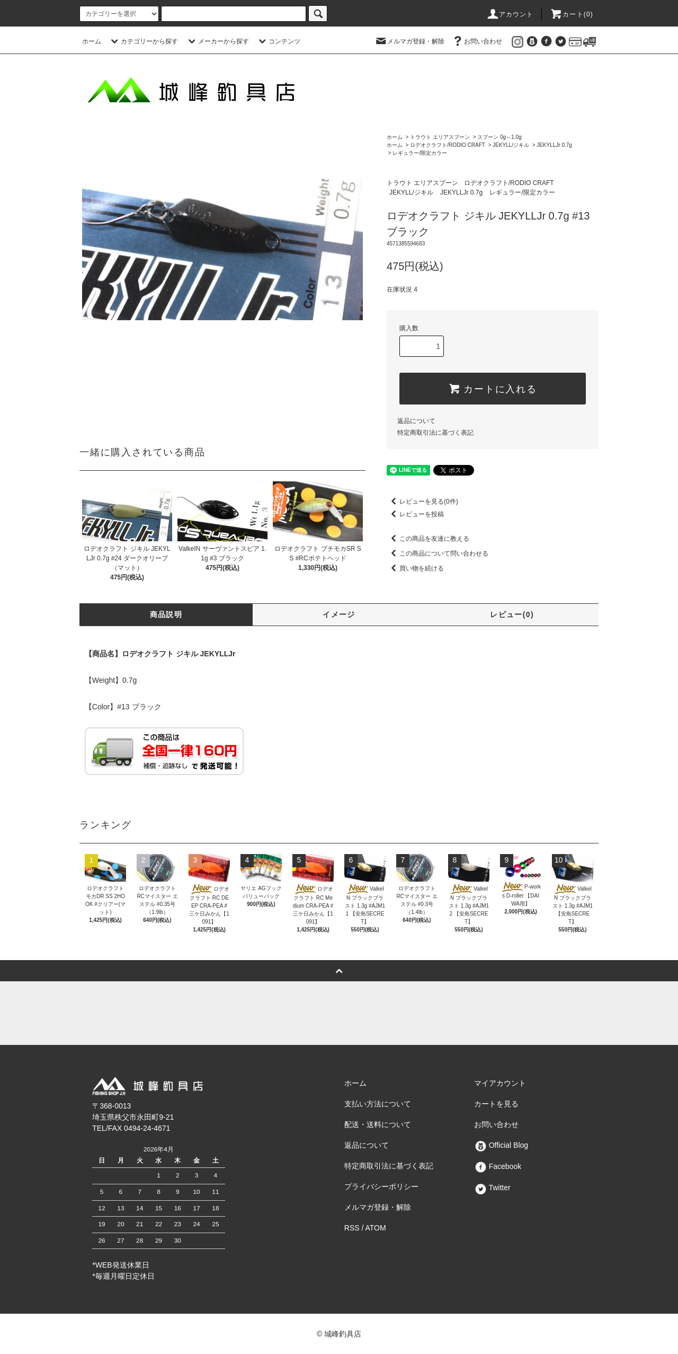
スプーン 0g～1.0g (499, 137)
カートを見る (496, 1104)
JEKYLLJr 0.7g (554, 145)
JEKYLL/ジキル (511, 145)
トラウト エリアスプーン (440, 137)
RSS (352, 1228)
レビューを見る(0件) (422, 501)
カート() (571, 14)
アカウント (510, 14)
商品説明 (166, 614)
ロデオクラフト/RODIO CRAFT (447, 145)
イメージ (339, 614)
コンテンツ (278, 41)
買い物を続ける (415, 568)
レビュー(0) (512, 614)
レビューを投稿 (415, 514)
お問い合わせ (476, 41)
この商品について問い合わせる (437, 553)
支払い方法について (377, 1104)
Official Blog (501, 1145)
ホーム (91, 41)
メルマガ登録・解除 (409, 41)
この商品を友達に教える (428, 538)
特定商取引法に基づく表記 (435, 432)
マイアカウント (500, 1083)
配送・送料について (377, 1124)
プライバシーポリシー (381, 1186)
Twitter (492, 1187)
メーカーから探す (217, 41)
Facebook (497, 1166)
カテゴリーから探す (143, 41)
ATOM (375, 1228)
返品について (416, 421)
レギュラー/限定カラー (419, 153)
